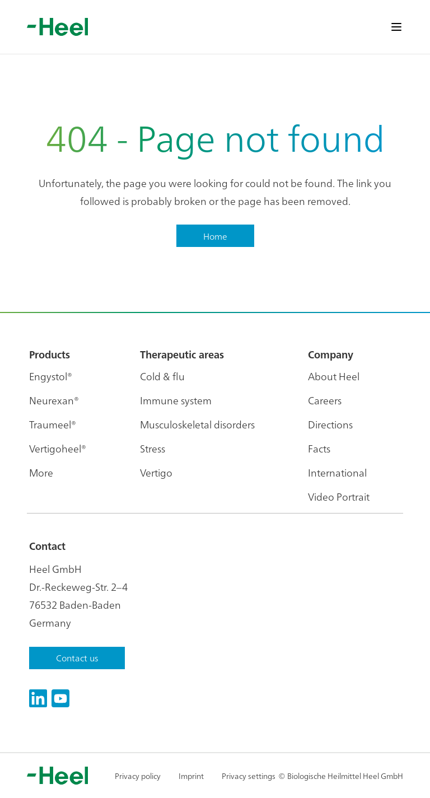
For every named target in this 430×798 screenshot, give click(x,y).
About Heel (333, 376)
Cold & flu (162, 376)
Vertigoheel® (57, 448)
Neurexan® (54, 400)
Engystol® (50, 376)
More (41, 472)
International (337, 472)
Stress (152, 448)
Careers (325, 400)
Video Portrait (339, 496)
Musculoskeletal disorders (197, 424)
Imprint (191, 775)
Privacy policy (138, 775)
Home (215, 236)
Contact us (77, 657)
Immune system (176, 400)
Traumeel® (52, 424)
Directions (330, 424)
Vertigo (156, 472)
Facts (319, 448)
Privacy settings (248, 775)
